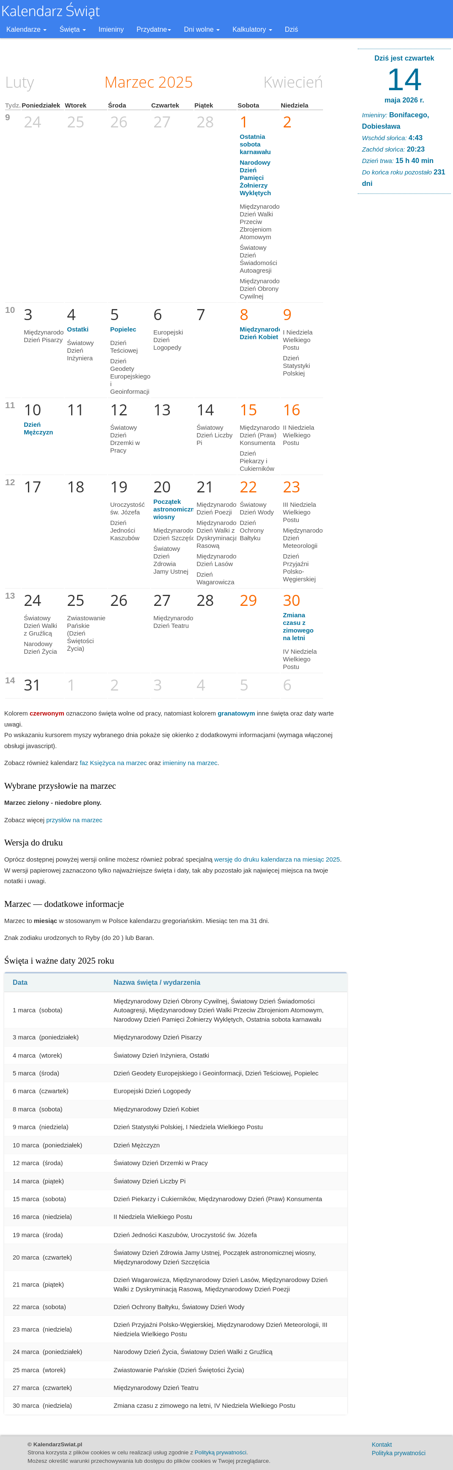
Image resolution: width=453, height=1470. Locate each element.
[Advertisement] (404, 329)
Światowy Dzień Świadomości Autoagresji (258, 259)
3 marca (24, 1037)
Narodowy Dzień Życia (40, 647)
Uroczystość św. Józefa (127, 508)
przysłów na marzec (74, 819)
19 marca (26, 1234)
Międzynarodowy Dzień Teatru (177, 621)
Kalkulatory (252, 29)
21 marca (26, 1284)
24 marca (26, 1351)
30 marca (26, 1405)
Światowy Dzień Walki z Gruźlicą (40, 625)
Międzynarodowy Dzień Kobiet (265, 333)
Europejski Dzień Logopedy (168, 340)
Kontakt (382, 1444)
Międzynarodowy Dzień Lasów (220, 560)
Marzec (130, 82)
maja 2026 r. (404, 100)
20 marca (26, 1257)
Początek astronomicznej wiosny (176, 509)
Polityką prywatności (220, 1452)
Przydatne (153, 29)
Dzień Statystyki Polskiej (296, 365)
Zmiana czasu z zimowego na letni (298, 626)
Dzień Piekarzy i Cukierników (257, 461)
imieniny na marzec (190, 762)
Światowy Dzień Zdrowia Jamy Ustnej (170, 560)
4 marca (24, 1055)
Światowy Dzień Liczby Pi (214, 435)
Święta (72, 29)
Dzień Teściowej (124, 346)
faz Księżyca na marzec (113, 762)
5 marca (24, 1073)
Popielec (123, 329)
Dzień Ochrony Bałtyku (252, 530)
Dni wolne (202, 29)
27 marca (26, 1387)
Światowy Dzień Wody (257, 508)
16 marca (26, 1216)
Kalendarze (26, 29)
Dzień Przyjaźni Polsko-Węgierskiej (299, 568)
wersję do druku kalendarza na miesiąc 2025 (277, 859)
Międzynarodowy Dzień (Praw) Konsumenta (263, 435)
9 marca (24, 1126)
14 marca (26, 1181)
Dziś (291, 29)
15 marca (26, 1198)
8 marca (24, 1109)
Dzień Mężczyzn (38, 428)
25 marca (26, 1369)
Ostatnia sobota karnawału (255, 144)
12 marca (26, 1162)
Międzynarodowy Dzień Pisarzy (48, 336)
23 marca (26, 1329)
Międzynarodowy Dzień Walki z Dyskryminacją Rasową (220, 534)
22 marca (26, 1306)
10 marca (26, 1145)
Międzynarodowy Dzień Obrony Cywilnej (263, 288)
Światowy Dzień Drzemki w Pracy (125, 439)
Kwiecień (293, 82)
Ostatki (77, 329)
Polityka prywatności (398, 1453)
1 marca (24, 1010)
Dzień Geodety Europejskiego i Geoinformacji (130, 376)
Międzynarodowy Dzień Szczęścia (177, 534)
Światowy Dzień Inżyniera (80, 350)
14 (404, 79)
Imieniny (111, 29)
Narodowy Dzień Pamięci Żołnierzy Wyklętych (255, 177)
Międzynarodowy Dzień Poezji (220, 508)
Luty (19, 82)
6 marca (24, 1090)
